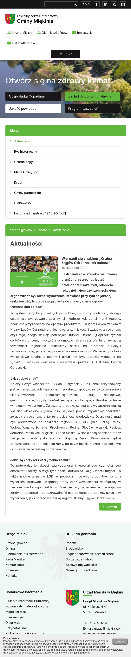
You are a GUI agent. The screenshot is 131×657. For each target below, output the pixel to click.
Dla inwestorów (23, 43)
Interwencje (14, 617)
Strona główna (21, 230)
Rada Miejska (15, 559)
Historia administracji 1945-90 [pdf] (40, 213)
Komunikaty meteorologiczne (26, 606)
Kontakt (11, 576)
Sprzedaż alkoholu (80, 559)
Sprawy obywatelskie (81, 565)
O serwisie (12, 623)
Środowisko (74, 548)
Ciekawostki (23, 203)
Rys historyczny (25, 151)
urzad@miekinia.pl (107, 628)
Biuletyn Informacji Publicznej (27, 601)
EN (123, 4)
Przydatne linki (16, 628)
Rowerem (12, 570)
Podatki (71, 543)
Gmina (10, 548)
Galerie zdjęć (24, 162)
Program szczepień (83, 109)
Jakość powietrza (22, 109)
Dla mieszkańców (54, 33)
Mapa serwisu (15, 612)
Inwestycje (85, 33)
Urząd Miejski (22, 33)
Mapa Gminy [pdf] (27, 172)
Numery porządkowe (81, 570)
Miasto (42, 230)
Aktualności (22, 141)
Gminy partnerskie (27, 193)
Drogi (18, 182)
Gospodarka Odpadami (27, 96)
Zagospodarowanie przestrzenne (90, 554)
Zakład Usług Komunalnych (89, 96)
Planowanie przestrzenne (24, 554)
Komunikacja (14, 565)
